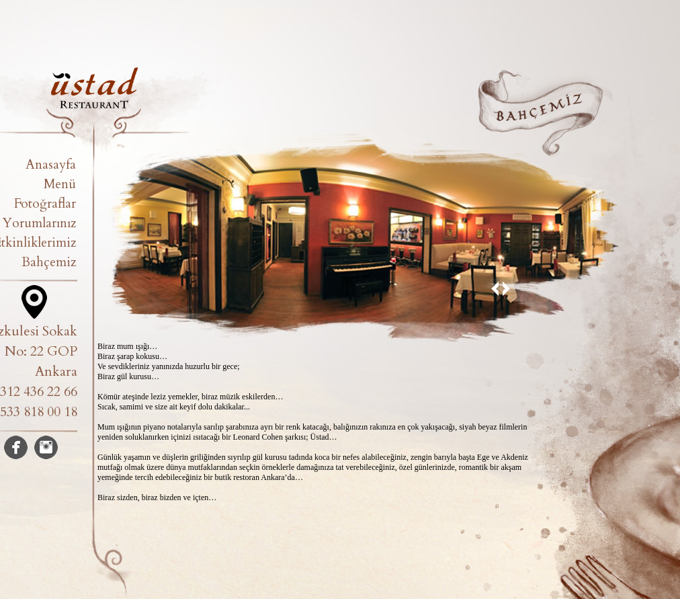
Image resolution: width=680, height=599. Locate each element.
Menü (60, 184)
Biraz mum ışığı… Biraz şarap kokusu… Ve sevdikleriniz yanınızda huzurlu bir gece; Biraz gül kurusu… (168, 361)
